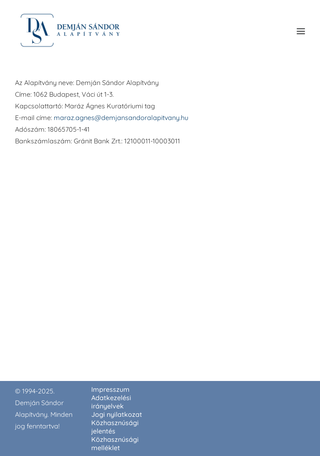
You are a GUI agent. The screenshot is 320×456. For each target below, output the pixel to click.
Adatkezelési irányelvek (111, 401)
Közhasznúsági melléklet (115, 443)
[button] (301, 31)
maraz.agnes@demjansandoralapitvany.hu (121, 117)
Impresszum (110, 389)
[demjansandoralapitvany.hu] (70, 31)
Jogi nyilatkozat (116, 414)
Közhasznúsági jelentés (115, 426)
